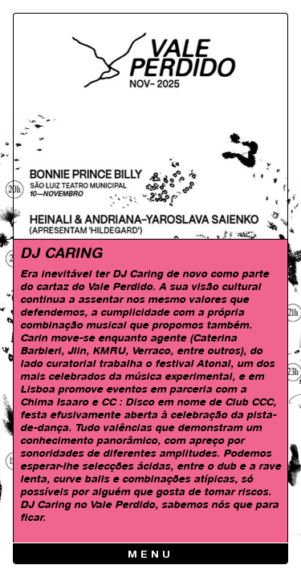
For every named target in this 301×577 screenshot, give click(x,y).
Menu (150, 555)
